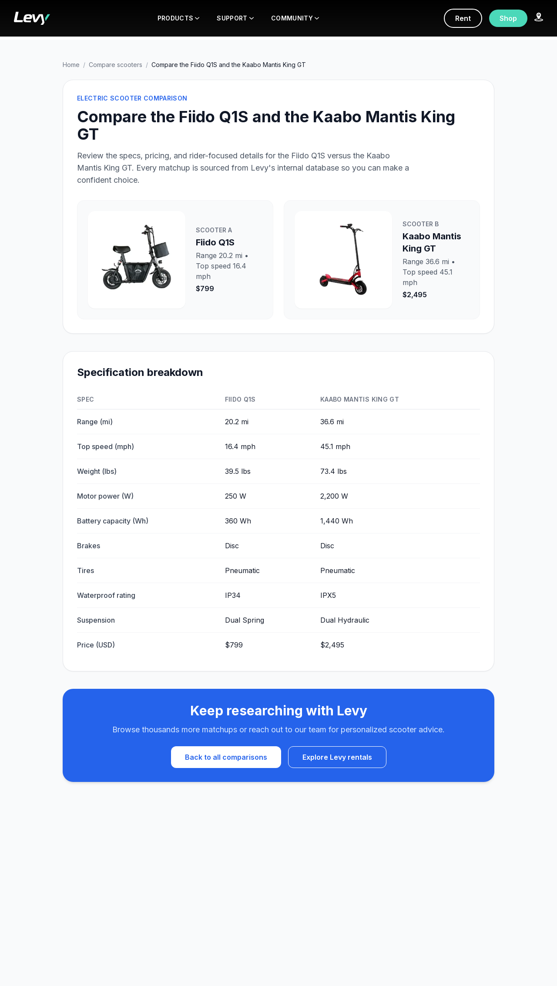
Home (71, 64)
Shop (508, 18)
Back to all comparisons (226, 757)
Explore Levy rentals (337, 757)
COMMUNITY (295, 18)
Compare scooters (115, 64)
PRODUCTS (179, 18)
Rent (463, 18)
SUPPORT (235, 18)
